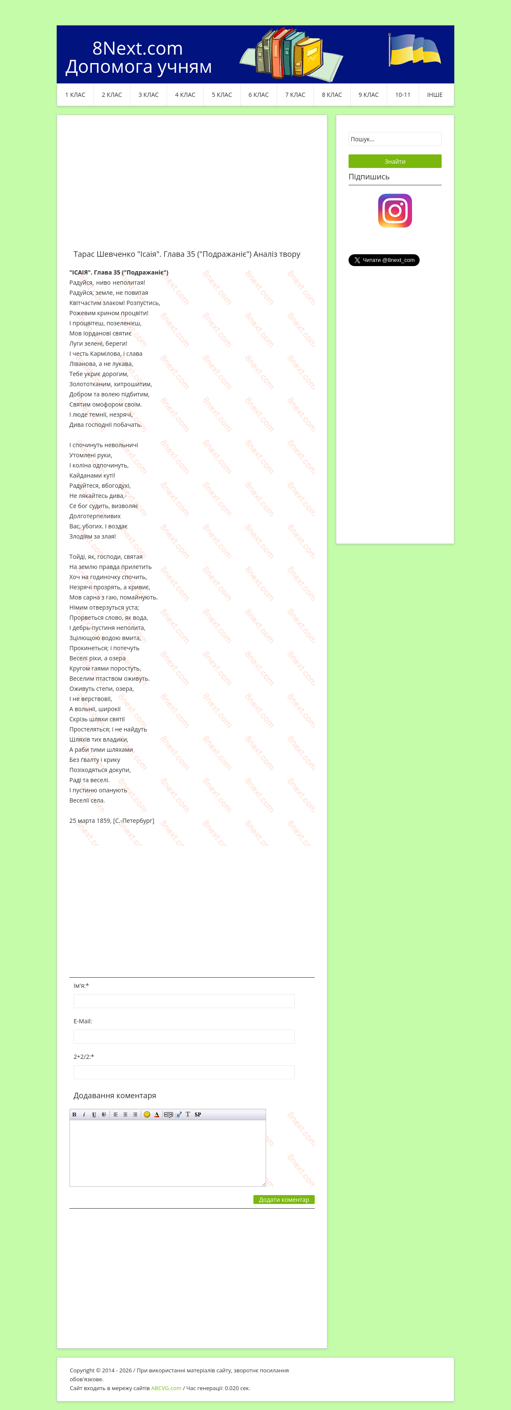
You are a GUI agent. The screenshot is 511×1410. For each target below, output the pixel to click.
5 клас (222, 95)
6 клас (259, 95)
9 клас (369, 95)
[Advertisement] (192, 187)
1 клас (75, 95)
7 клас (295, 95)
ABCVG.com (166, 1388)
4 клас (185, 95)
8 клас (332, 95)
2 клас (112, 95)
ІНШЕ (434, 95)
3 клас (148, 95)
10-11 (403, 95)
